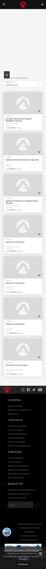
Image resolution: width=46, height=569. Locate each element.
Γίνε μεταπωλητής (16, 458)
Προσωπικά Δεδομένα (17, 434)
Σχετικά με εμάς (15, 406)
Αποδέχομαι (23, 564)
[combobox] (23, 84)
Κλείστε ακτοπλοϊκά (16, 442)
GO (35, 505)
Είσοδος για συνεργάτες (18, 466)
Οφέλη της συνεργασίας (18, 469)
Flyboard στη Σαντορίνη (15, 283)
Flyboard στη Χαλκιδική (15, 242)
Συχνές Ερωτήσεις (16, 438)
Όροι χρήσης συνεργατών (19, 473)
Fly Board (9, 116)
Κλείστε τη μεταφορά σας (19, 445)
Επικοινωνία (13, 414)
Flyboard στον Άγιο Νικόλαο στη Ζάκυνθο (22, 160)
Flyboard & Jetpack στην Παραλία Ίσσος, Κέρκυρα (22, 202)
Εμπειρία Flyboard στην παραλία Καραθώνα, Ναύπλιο (19, 120)
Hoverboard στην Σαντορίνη (17, 365)
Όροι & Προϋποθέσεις (17, 426)
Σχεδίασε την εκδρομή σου (19, 410)
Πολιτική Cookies (15, 430)
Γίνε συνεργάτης (15, 462)
